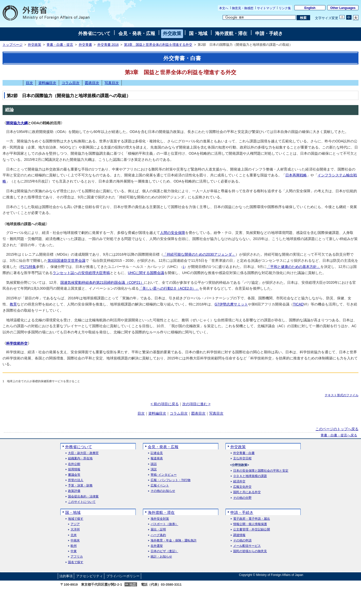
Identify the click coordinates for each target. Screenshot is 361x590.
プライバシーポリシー (123, 576)
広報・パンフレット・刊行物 (170, 480)
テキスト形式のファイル (341, 395)
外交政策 (172, 33)
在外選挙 (157, 546)
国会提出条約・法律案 (83, 496)
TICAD (298, 304)
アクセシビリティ (89, 576)
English (309, 8)
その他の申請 (242, 540)
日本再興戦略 (296, 175)
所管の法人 (75, 480)
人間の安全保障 (172, 233)
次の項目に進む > (196, 404)
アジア (75, 524)
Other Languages (343, 8)
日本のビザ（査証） (164, 551)
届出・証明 (158, 529)
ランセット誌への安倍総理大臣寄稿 (81, 273)
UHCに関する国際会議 (146, 273)
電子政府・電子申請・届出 (251, 518)
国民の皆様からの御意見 (250, 551)
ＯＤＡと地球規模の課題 (250, 476)
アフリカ (77, 556)
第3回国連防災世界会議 (66, 260)
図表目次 (92, 83)
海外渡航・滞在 (231, 33)
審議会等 (74, 474)
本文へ (223, 8)
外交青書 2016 (108, 45)
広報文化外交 (242, 487)
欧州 (74, 546)
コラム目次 (71, 83)
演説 (154, 469)
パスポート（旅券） (164, 524)
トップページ (12, 45)
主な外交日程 (242, 458)
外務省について (94, 33)
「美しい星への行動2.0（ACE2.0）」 (169, 288)
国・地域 (198, 33)
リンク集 (285, 8)
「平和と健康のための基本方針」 (293, 267)
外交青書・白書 (244, 453)
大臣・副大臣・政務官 (83, 453)
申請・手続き (269, 33)
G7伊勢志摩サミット (231, 304)
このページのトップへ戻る (336, 429)
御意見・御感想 (242, 8)
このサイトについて (82, 502)
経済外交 (239, 481)
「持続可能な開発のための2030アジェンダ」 (199, 254)
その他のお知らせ (163, 491)
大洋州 (75, 529)
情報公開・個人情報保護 (250, 524)
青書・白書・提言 (60, 45)
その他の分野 (242, 498)
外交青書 (85, 45)
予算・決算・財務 (80, 485)
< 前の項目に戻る (165, 404)
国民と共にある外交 (247, 492)
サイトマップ (266, 8)
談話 (154, 464)
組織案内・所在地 (80, 458)
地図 (132, 584)
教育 (13, 304)
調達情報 (239, 535)
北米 (74, 535)
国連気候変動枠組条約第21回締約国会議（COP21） (102, 282)
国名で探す (75, 562)
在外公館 (74, 464)
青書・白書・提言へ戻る (339, 435)
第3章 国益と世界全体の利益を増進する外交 (158, 45)
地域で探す (75, 518)
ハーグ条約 (158, 535)
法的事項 (66, 576)
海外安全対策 (160, 518)
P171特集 (28, 267)
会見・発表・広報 (136, 33)
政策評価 (74, 491)
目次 (29, 83)
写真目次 (112, 83)
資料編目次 (47, 83)
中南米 (75, 540)
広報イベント (160, 485)
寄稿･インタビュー (164, 474)
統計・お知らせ (161, 556)
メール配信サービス (247, 546)
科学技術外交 (17, 343)
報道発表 (157, 458)
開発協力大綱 (17, 123)
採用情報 (74, 469)
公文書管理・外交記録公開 (251, 529)
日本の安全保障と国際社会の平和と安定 (260, 470)
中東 (74, 551)
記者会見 (157, 453)
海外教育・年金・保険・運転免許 (174, 540)
